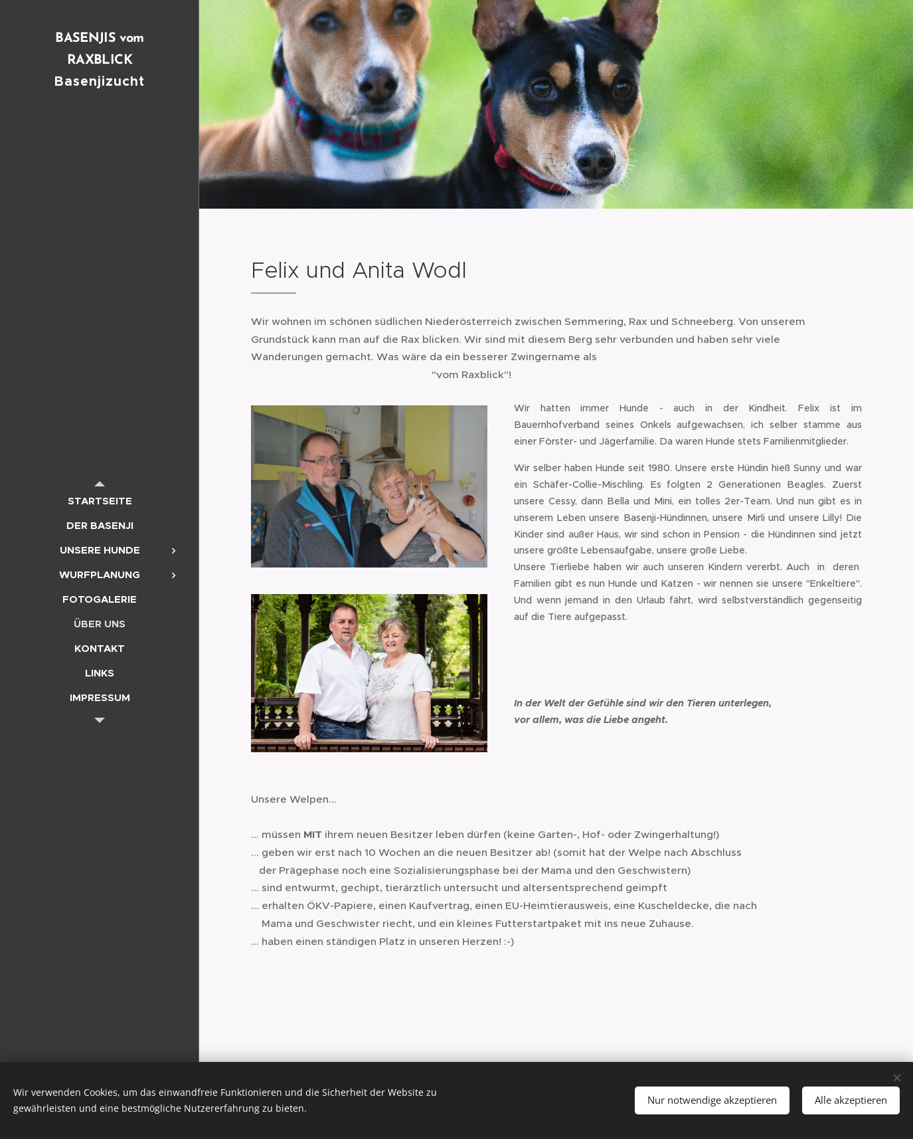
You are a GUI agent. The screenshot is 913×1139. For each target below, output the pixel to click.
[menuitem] (99, 500)
